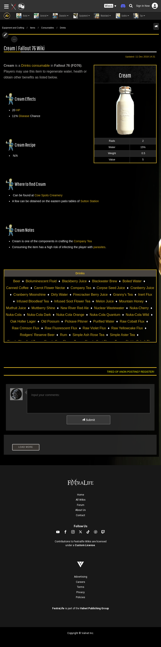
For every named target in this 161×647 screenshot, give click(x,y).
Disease (24, 116)
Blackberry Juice (74, 281)
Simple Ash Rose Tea (88, 335)
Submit (88, 420)
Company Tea (83, 241)
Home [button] (23, 15)
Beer (16, 281)
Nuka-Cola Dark (39, 314)
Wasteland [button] (102, 15)
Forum (80, 505)
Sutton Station (89, 201)
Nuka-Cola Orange (70, 314)
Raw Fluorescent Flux (61, 328)
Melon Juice (105, 301)
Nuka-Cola (14, 314)
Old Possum (50, 321)
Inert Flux (145, 294)
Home (80, 494)
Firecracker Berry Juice (90, 294)
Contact (80, 515)
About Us (80, 510)
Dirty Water (59, 294)
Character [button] (61, 15)
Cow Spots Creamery (48, 195)
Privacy (80, 592)
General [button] (41, 15)
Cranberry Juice (142, 288)
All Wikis (81, 499)
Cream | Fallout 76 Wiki (24, 48)
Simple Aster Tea (122, 335)
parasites (99, 247)
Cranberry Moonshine (29, 294)
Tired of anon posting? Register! (130, 371)
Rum (63, 335)
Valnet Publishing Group (94, 608)
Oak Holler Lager (23, 321)
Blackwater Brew (104, 281)
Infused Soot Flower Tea (72, 301)
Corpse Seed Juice (111, 288)
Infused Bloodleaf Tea (33, 301)
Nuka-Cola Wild (137, 314)
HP (18, 110)
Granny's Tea (123, 294)
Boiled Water (132, 281)
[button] (110, 6)
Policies (80, 597)
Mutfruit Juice (16, 308)
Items (32, 28)
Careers (80, 582)
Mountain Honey (131, 301)
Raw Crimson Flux (25, 328)
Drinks (63, 28)
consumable (41, 65)
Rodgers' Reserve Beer (37, 335)
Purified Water (103, 321)
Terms (80, 587)
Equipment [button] (81, 15)
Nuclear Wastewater (109, 308)
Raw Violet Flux (94, 328)
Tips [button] (139, 15)
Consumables (47, 28)
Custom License (85, 545)
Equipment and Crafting (13, 28)
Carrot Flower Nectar (49, 288)
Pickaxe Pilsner (76, 321)
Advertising (80, 576)
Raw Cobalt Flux (132, 321)
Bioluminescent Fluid (41, 281)
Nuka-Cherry (139, 308)
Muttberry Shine (43, 308)
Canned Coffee (17, 288)
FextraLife (58, 608)
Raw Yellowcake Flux (127, 328)
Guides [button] (122, 15)
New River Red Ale (75, 308)
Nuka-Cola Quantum (105, 314)
